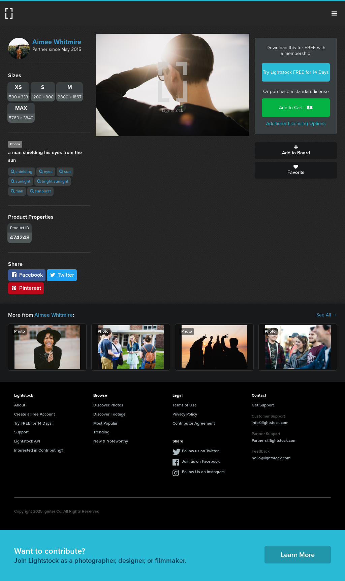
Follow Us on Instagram (203, 472)
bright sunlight (52, 181)
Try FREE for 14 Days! (33, 423)
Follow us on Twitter (200, 451)
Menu (334, 13)
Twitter (62, 275)
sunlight (20, 181)
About (19, 405)
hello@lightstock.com (271, 458)
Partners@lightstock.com (274, 440)
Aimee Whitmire (56, 42)
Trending (101, 432)
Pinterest (26, 288)
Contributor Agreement (193, 423)
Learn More (298, 555)
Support (21, 432)
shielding (21, 172)
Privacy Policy (184, 414)
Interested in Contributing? (38, 450)
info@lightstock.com (270, 423)
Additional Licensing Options (296, 123)
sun (65, 172)
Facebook (27, 275)
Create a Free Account (34, 414)
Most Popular (105, 423)
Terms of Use (184, 405)
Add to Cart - (296, 107)
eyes (46, 172)
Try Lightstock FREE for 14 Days (296, 72)
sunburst (40, 191)
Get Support (263, 405)
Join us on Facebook (201, 461)
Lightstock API (27, 441)
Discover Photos (108, 405)
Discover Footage (109, 414)
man (17, 191)
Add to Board (296, 150)
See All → (326, 315)
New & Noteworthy (110, 441)
